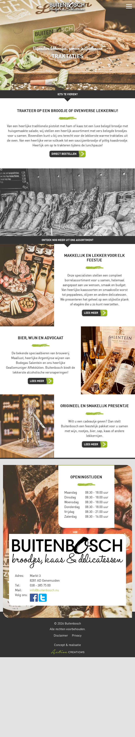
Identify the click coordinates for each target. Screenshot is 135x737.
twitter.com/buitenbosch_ (43, 598)
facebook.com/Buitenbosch (34, 598)
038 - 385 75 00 (40, 585)
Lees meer (91, 312)
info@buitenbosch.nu (44, 590)
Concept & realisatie (67, 648)
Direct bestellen (64, 153)
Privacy (77, 635)
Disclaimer (61, 635)
